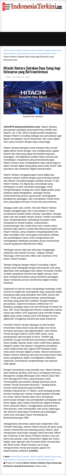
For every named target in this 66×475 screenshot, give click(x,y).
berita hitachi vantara (20, 456)
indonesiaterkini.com (46, 460)
